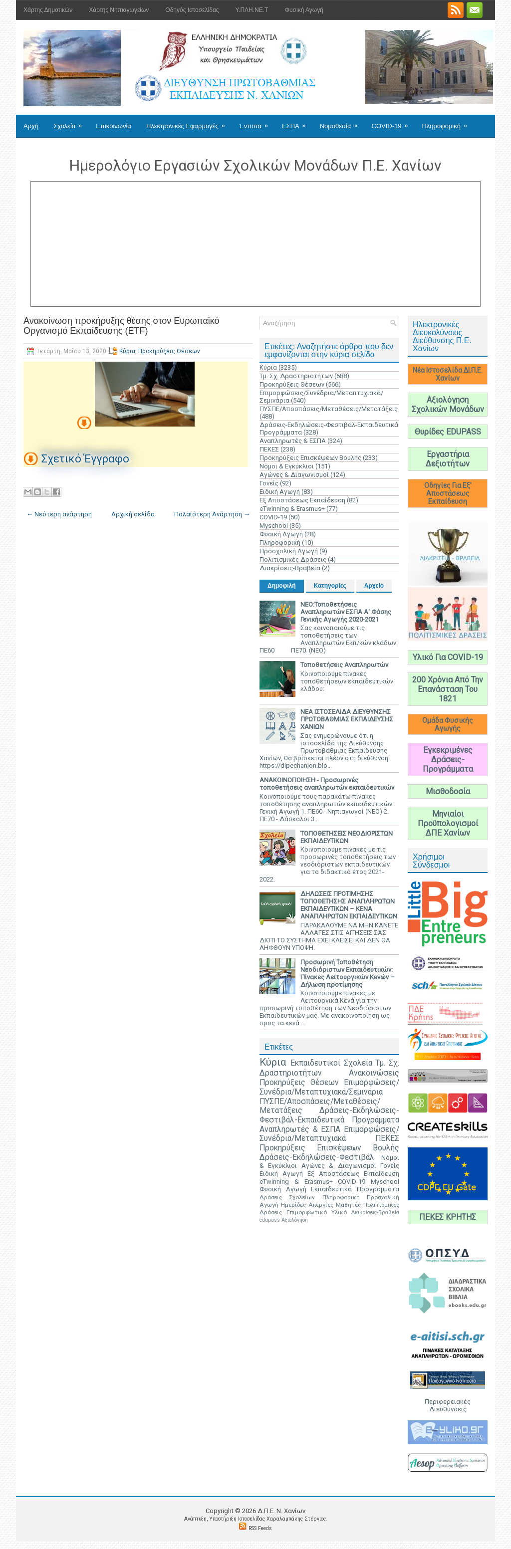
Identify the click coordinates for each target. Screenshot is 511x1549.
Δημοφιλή (281, 585)
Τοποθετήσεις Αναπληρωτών (344, 664)
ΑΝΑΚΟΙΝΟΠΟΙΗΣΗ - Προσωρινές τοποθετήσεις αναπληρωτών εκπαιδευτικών (326, 783)
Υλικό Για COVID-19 (448, 657)
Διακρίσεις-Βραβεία (289, 568)
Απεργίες (320, 1204)
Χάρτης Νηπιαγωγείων (119, 9)
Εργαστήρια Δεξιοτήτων (448, 458)
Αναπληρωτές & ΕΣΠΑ (292, 440)
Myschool (273, 525)
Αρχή (30, 126)
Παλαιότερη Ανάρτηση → (212, 514)
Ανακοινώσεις (374, 1073)
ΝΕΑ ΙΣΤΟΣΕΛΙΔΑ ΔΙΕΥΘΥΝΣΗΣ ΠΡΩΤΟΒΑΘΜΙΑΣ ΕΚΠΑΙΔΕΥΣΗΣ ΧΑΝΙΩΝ (346, 719)
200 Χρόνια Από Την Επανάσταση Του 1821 (447, 689)
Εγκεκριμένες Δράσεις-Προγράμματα (448, 759)
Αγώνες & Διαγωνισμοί (294, 474)
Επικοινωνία (113, 126)
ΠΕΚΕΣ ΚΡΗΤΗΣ (447, 1217)
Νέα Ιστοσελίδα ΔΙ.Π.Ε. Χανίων (448, 374)
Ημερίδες (293, 1204)
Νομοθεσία (342, 122)
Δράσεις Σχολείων (287, 1197)
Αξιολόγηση (294, 1220)
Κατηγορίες (330, 585)
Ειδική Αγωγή (279, 491)
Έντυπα (256, 122)
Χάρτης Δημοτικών (47, 9)
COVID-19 (393, 122)
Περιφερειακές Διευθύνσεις (448, 1405)
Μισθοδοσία (448, 791)
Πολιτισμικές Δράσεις (292, 559)
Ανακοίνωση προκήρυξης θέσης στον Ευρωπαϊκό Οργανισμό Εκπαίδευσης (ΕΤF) (121, 326)
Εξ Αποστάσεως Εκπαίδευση (302, 500)
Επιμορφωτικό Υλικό (316, 1212)
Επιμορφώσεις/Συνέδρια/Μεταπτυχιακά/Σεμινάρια (329, 1087)
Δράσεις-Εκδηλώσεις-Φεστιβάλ (316, 1157)
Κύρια (127, 351)
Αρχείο (374, 585)
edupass (269, 1220)
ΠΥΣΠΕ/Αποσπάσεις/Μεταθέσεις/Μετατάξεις (328, 409)
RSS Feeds (260, 1528)
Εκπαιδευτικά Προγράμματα (355, 1189)
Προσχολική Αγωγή (288, 551)
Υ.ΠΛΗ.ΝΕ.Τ (252, 9)
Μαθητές (348, 1204)
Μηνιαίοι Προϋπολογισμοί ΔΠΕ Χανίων (448, 823)
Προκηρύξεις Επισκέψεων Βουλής (310, 457)
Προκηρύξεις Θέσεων (169, 351)
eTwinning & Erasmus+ (292, 508)
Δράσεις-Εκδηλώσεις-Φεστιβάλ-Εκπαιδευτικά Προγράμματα (329, 1115)
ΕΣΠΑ (297, 122)
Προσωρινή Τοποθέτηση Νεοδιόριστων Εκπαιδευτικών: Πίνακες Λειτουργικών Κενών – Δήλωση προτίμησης (347, 973)
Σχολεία (70, 122)
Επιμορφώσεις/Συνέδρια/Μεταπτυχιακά (329, 1134)
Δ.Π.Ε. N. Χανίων (281, 1511)
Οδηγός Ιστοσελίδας (192, 9)
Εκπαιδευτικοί (315, 1063)
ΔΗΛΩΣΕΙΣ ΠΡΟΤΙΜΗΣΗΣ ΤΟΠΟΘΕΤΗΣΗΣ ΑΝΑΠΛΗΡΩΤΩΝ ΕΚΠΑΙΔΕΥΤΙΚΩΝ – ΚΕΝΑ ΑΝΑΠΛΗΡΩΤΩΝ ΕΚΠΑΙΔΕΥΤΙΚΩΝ (348, 905)
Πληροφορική (447, 122)
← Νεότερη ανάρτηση (59, 514)
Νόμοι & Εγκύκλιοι (286, 466)
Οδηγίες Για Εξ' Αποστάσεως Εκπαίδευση (448, 493)
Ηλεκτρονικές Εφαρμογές (189, 122)
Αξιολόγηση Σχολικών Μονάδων (448, 404)
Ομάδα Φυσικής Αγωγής (447, 724)
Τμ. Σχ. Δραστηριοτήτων (296, 376)
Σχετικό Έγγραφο (85, 458)
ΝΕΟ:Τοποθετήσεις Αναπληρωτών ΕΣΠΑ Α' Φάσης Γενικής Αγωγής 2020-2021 (345, 612)
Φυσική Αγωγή (303, 9)
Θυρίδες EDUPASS (448, 432)
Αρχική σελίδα (133, 514)
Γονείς (268, 483)
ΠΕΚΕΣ (269, 449)
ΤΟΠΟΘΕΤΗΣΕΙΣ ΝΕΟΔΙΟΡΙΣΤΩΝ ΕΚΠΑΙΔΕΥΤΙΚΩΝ (346, 837)
